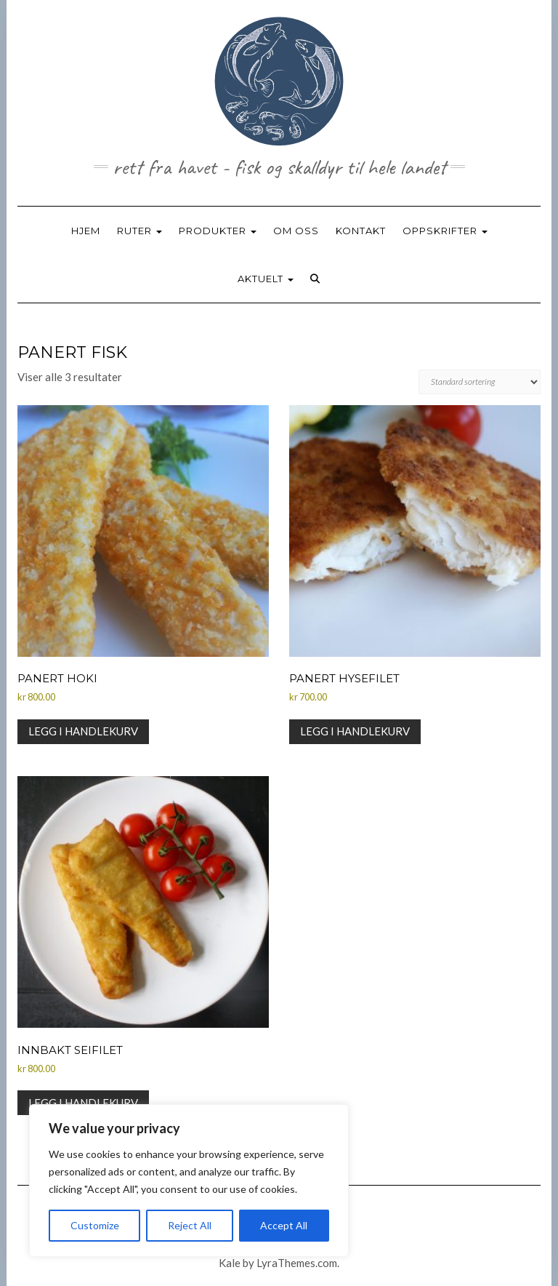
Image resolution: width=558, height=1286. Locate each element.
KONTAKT (361, 230)
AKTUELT (266, 278)
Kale (229, 1262)
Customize (94, 1225)
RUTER (139, 230)
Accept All (283, 1225)
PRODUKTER (217, 230)
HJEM (85, 230)
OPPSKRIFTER (445, 230)
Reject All (189, 1225)
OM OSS (296, 230)
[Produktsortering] (479, 382)
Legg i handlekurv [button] (83, 731)
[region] (189, 1180)
